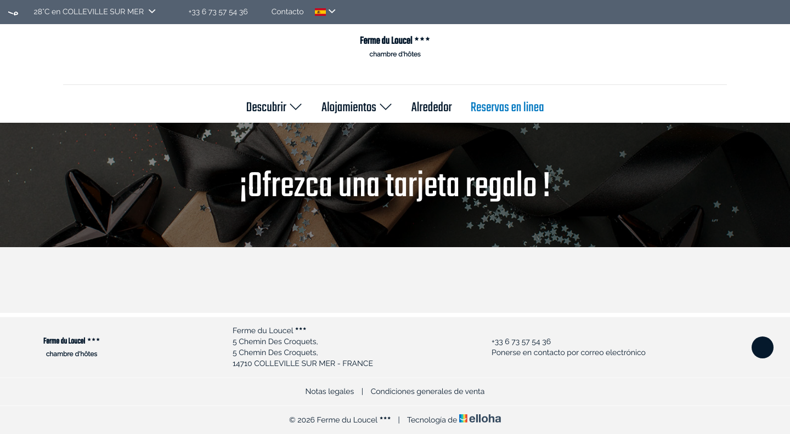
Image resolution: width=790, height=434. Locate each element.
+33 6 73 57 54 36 (515, 342)
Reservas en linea (507, 108)
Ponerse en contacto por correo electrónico (562, 353)
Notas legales (330, 391)
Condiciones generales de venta (428, 391)
